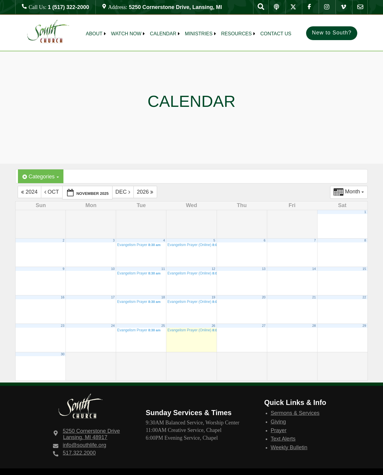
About (94, 33)
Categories (40, 177)
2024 (30, 192)
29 (364, 325)
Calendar (163, 33)
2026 (146, 192)
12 (213, 269)
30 (62, 354)
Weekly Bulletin (289, 447)
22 (364, 297)
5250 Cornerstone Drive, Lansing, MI (175, 7)
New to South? (332, 33)
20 (263, 297)
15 (364, 269)
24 (113, 325)
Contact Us (275, 33)
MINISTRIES (199, 33)
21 (314, 297)
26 (213, 325)
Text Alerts (283, 439)
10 (113, 269)
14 (314, 269)
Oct (52, 192)
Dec (123, 192)
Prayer (279, 430)
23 (62, 325)
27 (263, 325)
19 (213, 297)
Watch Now (126, 33)
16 (62, 297)
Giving (278, 422)
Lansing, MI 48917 (91, 434)
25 (163, 325)
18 (163, 297)
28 (314, 325)
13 (263, 269)
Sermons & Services (295, 413)
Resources (236, 33)
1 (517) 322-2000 (68, 7)
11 (163, 269)
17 (113, 297)
